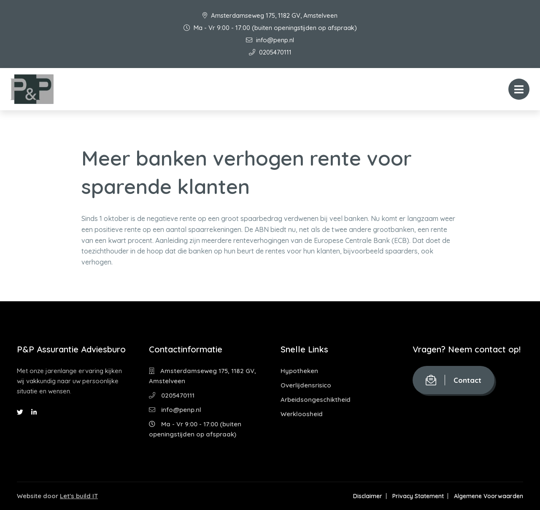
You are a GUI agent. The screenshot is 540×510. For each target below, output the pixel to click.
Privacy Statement (418, 496)
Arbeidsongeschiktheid (316, 399)
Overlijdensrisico (306, 385)
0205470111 (270, 52)
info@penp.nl (270, 40)
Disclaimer (367, 496)
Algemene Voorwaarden (488, 496)
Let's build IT (79, 496)
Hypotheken (299, 371)
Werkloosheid (302, 414)
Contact (453, 380)
